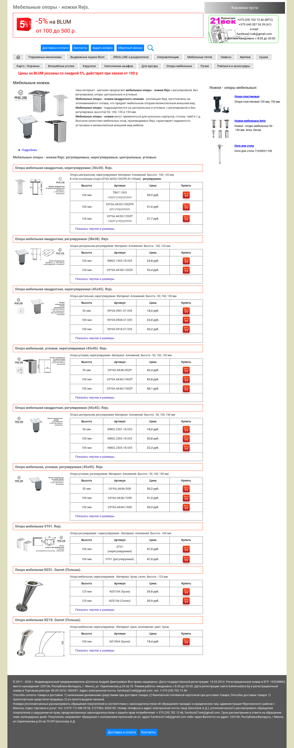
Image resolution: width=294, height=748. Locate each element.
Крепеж (245, 57)
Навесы (226, 57)
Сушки (263, 57)
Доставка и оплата (55, 48)
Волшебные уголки (61, 66)
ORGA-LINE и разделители (131, 57)
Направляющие (168, 57)
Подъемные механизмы (45, 57)
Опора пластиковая (246, 96)
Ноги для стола (244, 145)
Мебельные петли (199, 57)
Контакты (80, 48)
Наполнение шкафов (118, 66)
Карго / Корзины (27, 66)
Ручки (205, 66)
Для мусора (150, 66)
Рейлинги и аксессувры (233, 66)
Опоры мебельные (179, 66)
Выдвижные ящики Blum (87, 57)
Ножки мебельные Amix (250, 120)
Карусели (89, 66)
